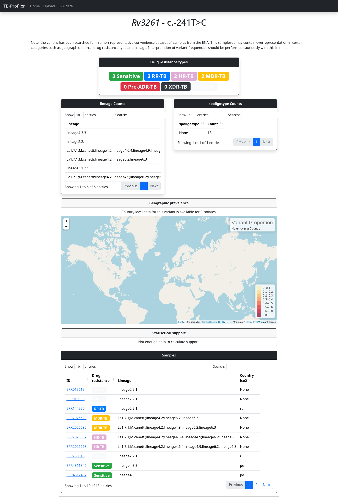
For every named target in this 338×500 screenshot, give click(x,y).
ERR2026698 (76, 446)
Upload (49, 6)
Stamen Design (208, 322)
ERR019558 (75, 399)
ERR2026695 (76, 418)
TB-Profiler (14, 6)
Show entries (80, 115)
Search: (145, 115)
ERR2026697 (76, 437)
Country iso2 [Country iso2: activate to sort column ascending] (254, 378)
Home (35, 6)
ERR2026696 (76, 427)
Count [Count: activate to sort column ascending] (213, 124)
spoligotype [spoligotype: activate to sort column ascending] (189, 124)
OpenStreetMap (254, 322)
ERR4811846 (76, 465)
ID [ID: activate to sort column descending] (68, 380)
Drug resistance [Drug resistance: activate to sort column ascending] (101, 378)
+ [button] (66, 221)
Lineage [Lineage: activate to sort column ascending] (132, 380)
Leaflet (181, 322)
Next (267, 484)
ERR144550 (75, 408)
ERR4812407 (76, 475)
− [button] (66, 226)
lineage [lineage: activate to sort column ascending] (72, 124)
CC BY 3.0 (223, 322)
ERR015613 (75, 389)
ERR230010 (75, 456)
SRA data (65, 6)
